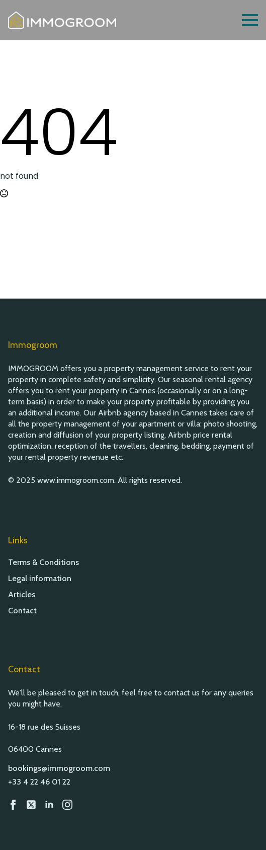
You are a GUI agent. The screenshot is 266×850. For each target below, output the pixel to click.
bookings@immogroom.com (59, 768)
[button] (246, 830)
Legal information (39, 579)
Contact (22, 611)
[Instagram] (67, 805)
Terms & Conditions (43, 562)
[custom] (31, 805)
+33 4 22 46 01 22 (39, 782)
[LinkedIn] (49, 805)
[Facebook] (13, 805)
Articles (21, 595)
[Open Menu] (250, 20)
